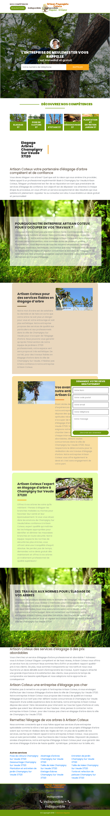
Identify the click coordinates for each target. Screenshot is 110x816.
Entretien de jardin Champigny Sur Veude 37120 (83, 759)
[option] (18, 122)
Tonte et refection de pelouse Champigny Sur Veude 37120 (84, 774)
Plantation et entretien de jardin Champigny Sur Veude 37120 (23, 771)
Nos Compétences (19, 4)
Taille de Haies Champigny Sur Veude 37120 (85, 767)
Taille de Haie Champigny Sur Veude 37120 (54, 767)
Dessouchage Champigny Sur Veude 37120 (23, 764)
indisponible (51, 801)
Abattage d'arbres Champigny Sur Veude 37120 (52, 759)
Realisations (17, 8)
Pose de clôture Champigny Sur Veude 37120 (24, 757)
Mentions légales (63, 813)
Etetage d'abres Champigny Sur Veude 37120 (52, 774)
